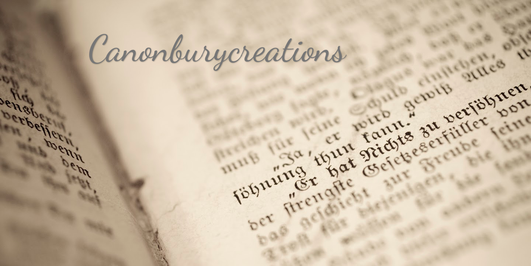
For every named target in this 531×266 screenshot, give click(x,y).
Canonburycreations (217, 49)
